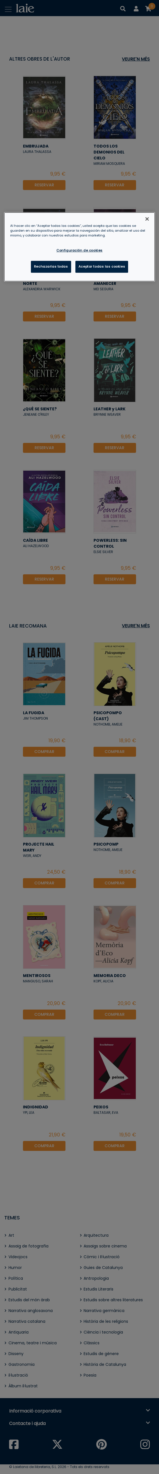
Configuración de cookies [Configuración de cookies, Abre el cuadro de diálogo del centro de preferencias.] (79, 250)
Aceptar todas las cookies (102, 266)
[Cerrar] (147, 219)
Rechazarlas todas (51, 266)
